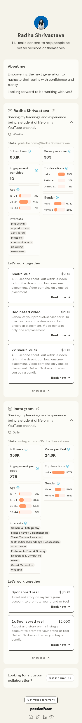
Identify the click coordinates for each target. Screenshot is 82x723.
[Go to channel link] (53, 110)
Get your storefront (41, 700)
